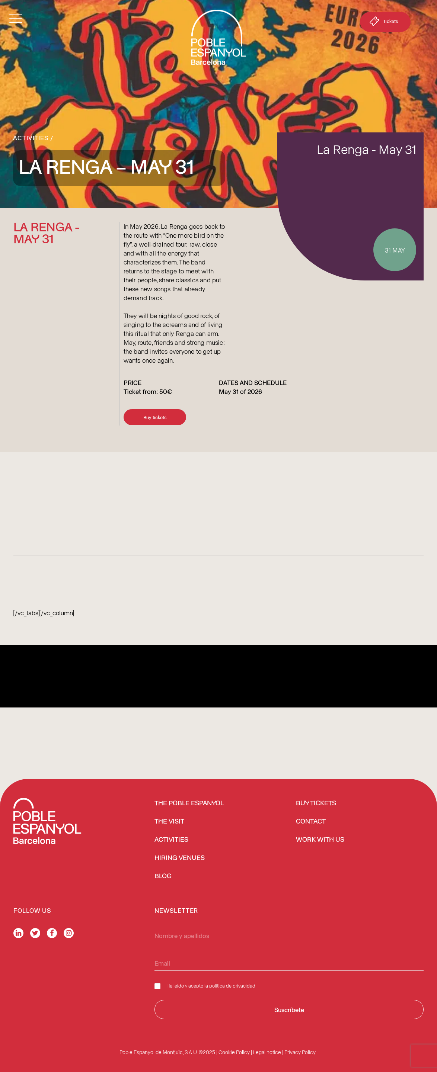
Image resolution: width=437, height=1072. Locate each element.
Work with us (320, 840)
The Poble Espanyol (189, 803)
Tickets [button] (383, 22)
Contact (311, 821)
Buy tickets (154, 417)
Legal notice (267, 1052)
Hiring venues (179, 858)
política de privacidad (232, 985)
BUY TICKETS (316, 803)
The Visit (169, 821)
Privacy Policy (300, 1052)
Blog (163, 876)
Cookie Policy (234, 1052)
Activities (30, 137)
